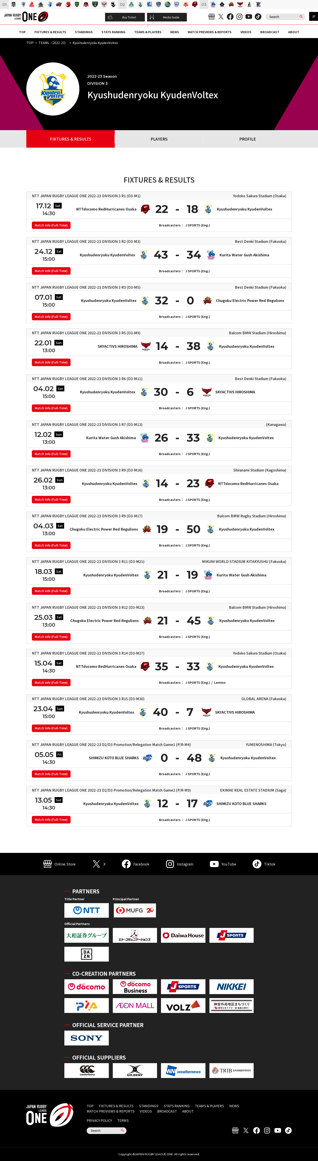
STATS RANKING (113, 32)
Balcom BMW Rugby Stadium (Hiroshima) (251, 515)
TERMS (123, 1120)
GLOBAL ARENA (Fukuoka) (263, 698)
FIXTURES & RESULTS (50, 32)
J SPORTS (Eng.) (197, 225)
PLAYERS (159, 139)
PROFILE (247, 139)
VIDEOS (245, 32)
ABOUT (293, 32)
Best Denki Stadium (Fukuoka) (260, 241)
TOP (22, 32)
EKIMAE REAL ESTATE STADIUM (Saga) (253, 790)
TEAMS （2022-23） (53, 43)
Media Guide (164, 17)
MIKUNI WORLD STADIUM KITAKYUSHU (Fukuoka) (244, 561)
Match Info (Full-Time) (51, 225)
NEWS (174, 32)
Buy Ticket (122, 17)
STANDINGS (84, 32)
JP (313, 16)
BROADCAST (269, 32)
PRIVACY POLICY (99, 1120)
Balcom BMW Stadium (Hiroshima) (257, 332)
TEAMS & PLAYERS (147, 32)
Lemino (220, 682)
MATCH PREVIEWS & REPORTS (210, 32)
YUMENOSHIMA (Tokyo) (266, 744)
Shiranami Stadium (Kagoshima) (259, 470)
